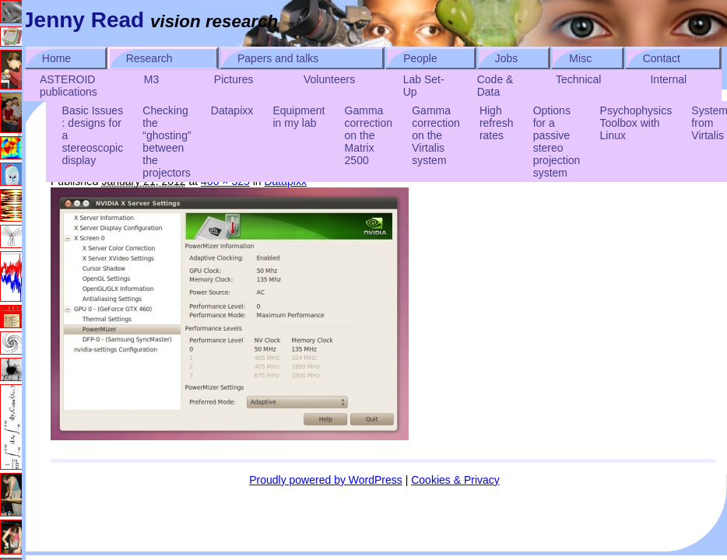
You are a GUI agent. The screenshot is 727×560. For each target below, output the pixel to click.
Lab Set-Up (423, 85)
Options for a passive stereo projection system (557, 141)
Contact (661, 58)
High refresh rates (496, 123)
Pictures (234, 79)
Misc (580, 58)
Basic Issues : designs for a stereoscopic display (93, 135)
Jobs (506, 58)
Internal (668, 79)
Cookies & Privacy (455, 480)
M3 (151, 79)
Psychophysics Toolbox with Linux (636, 123)
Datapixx (232, 110)
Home (56, 58)
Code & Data (495, 85)
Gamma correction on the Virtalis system (435, 135)
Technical (578, 79)
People (420, 58)
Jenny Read (83, 20)
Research (149, 58)
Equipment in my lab (298, 116)
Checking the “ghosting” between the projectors (166, 141)
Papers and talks (277, 58)
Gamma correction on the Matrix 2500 (368, 135)
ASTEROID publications (68, 85)
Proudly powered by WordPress (325, 480)
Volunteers (329, 79)
